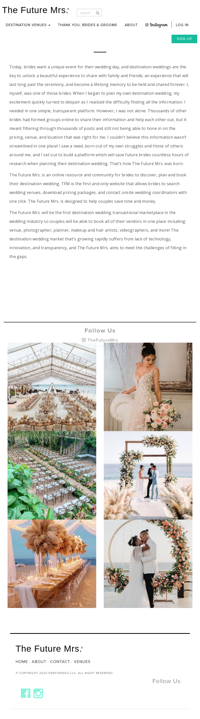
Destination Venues (28, 25)
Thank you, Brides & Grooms (87, 25)
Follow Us (100, 338)
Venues (82, 661)
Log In (182, 25)
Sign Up (184, 39)
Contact (60, 661)
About (131, 25)
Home (22, 661)
